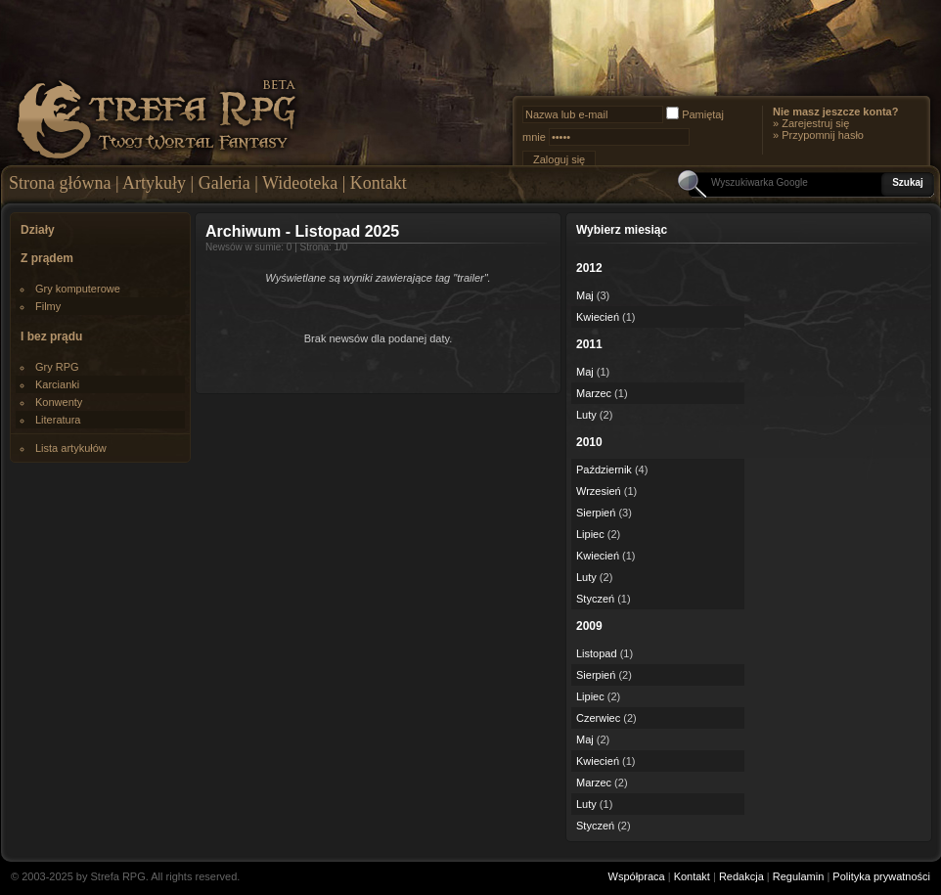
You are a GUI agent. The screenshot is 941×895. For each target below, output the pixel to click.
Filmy (48, 306)
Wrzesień (598, 491)
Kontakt (378, 183)
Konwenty (58, 402)
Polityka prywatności (881, 876)
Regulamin (799, 876)
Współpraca (636, 876)
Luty (586, 415)
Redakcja (741, 876)
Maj (585, 295)
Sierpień (595, 512)
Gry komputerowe (77, 288)
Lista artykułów (71, 448)
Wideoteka (299, 183)
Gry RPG (57, 367)
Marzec (593, 393)
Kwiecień (597, 317)
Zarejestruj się (815, 123)
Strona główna (60, 183)
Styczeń (595, 598)
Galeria (224, 183)
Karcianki (57, 384)
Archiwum (243, 231)
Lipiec (590, 534)
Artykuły (154, 183)
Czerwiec (598, 718)
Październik (604, 469)
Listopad (596, 653)
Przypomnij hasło (823, 135)
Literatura (57, 419)
